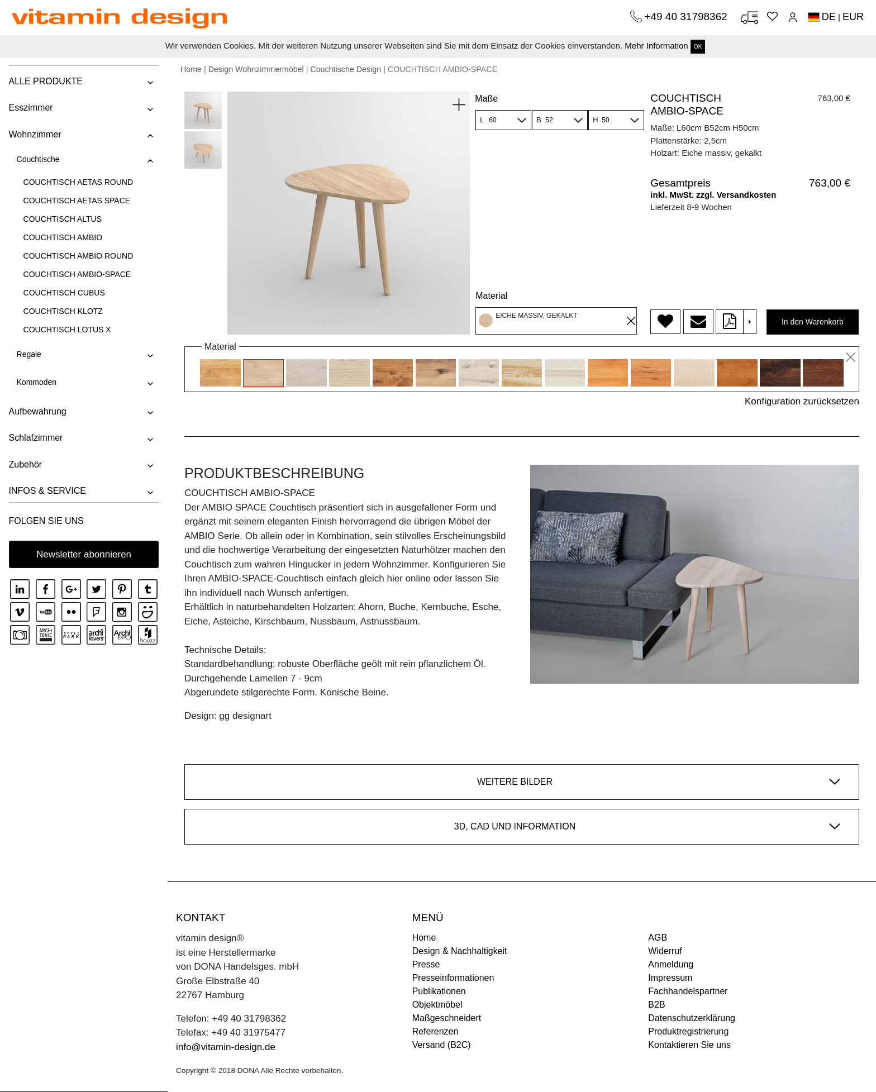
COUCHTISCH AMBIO (62, 237)
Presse (426, 964)
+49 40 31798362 (687, 16)
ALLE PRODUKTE (45, 81)
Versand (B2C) (441, 1045)
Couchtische (37, 159)
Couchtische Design (345, 69)
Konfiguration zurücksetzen (802, 401)
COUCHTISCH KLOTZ (62, 311)
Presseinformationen (453, 978)
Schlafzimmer (35, 437)
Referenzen (435, 1031)
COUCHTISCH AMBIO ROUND (78, 255)
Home (191, 69)
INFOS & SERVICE (46, 490)
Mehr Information (656, 45)
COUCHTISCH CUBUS (63, 292)
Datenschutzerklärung (691, 1018)
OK (698, 47)
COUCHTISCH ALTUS (62, 218)
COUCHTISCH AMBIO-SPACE (77, 274)
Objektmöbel (437, 1004)
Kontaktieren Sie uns (689, 1045)
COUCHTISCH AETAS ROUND (78, 182)
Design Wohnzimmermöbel (256, 69)
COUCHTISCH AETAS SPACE (76, 200)
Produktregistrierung (688, 1031)
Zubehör (25, 464)
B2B (656, 1004)
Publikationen (439, 991)
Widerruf (665, 951)
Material (491, 296)
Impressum (670, 978)
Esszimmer (30, 107)
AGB (657, 937)
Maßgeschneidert (447, 1018)
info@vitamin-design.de (225, 1047)
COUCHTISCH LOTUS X (67, 329)
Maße (486, 98)
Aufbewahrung (37, 411)
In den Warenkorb (813, 321)
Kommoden (36, 382)
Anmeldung (670, 964)
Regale (28, 354)
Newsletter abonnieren (83, 554)
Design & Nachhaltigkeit (459, 951)
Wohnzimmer (34, 134)
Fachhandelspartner (687, 991)
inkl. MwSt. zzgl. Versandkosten (713, 194)
